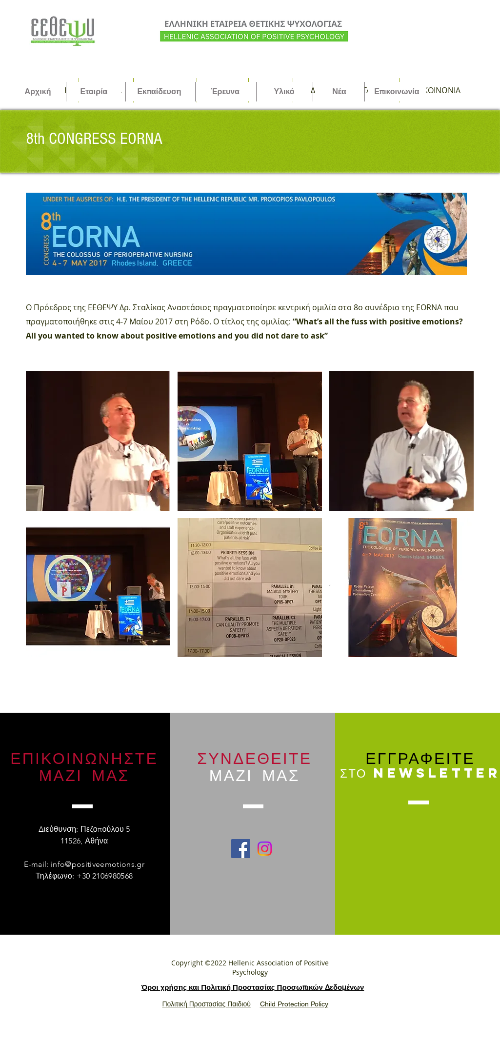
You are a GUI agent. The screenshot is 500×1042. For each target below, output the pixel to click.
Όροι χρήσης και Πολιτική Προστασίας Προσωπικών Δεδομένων (252, 987)
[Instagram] (264, 848)
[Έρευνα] (225, 91)
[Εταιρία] (94, 91)
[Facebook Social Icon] (240, 848)
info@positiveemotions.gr (97, 864)
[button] (98, 441)
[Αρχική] (38, 91)
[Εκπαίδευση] (159, 91)
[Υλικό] (284, 91)
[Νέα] (339, 91)
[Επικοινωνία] (397, 91)
